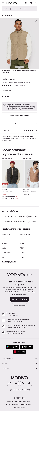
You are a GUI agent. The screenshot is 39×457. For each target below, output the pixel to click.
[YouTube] (16, 386)
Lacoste (22, 260)
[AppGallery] (19, 355)
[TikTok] (29, 386)
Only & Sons (8, 79)
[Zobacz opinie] (36, 130)
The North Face (25, 237)
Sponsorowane (7, 158)
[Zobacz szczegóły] (36, 123)
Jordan (4, 251)
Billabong (5, 246)
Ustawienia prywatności (22, 405)
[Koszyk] (35, 3)
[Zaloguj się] (25, 3)
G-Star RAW (6, 256)
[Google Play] (12, 350)
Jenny (22, 246)
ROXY (22, 251)
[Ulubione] (30, 3)
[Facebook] (22, 386)
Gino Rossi (5, 242)
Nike (3, 260)
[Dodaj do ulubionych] (35, 21)
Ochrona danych (19, 410)
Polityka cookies (26, 407)
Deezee (22, 242)
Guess (22, 256)
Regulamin (10, 405)
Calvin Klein (6, 237)
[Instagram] (9, 386)
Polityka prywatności (12, 407)
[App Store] (26, 350)
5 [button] (13, 85)
